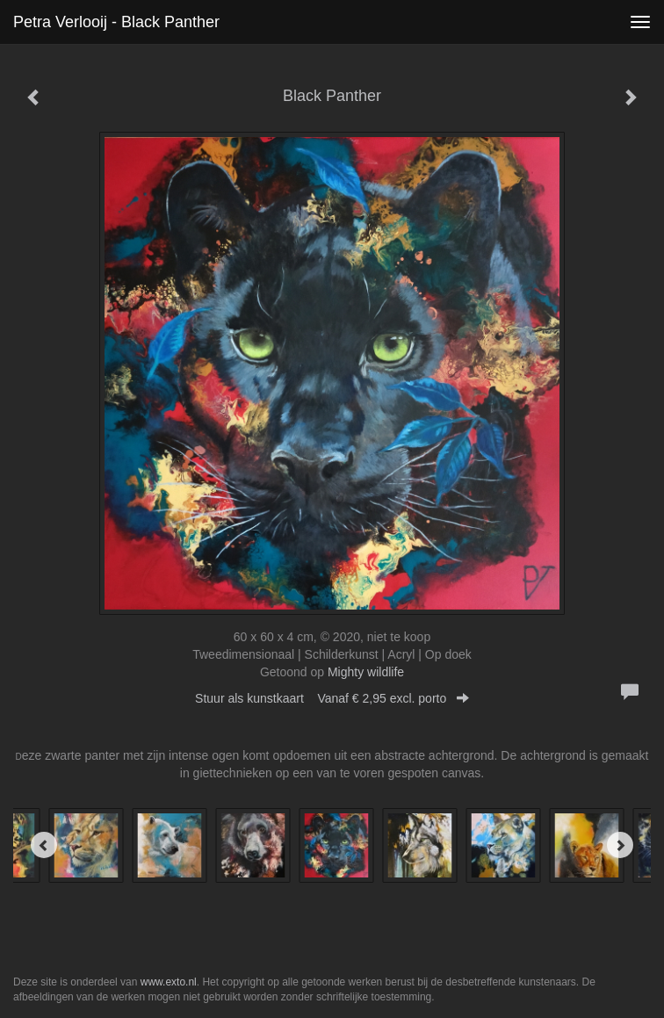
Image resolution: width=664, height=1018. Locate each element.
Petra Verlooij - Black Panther (116, 22)
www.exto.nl (169, 982)
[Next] (620, 845)
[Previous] (44, 845)
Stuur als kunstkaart (332, 698)
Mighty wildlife (366, 672)
